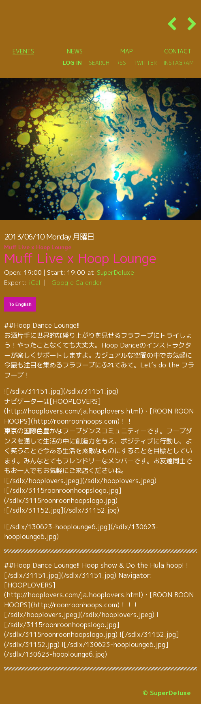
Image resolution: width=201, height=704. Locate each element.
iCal (35, 282)
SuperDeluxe (115, 272)
